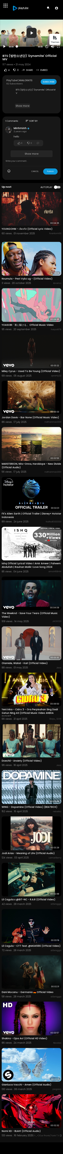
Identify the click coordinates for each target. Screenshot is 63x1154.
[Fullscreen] (58, 46)
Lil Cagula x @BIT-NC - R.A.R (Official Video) (28, 899)
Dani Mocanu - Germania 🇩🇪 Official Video (27, 992)
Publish (50, 171)
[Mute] (52, 46)
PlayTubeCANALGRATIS (19, 80)
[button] (56, 8)
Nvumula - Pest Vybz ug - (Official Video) (27, 278)
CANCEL (35, 171)
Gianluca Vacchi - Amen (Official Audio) (26, 1084)
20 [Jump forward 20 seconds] (47, 46)
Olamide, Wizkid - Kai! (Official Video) (25, 663)
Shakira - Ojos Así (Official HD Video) (24, 1038)
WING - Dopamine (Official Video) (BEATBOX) (29, 807)
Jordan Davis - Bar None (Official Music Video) (30, 417)
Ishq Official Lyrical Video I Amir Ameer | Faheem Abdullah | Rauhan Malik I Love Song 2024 (31, 565)
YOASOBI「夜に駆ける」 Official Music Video (28, 325)
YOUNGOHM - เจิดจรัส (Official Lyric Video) (27, 229)
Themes (55, 39)
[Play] (4, 46)
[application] (31, 33)
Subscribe (49, 81)
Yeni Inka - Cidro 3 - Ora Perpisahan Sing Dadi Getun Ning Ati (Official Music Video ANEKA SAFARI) (30, 713)
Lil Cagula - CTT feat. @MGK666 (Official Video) (31, 946)
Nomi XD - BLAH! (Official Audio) (21, 1131)
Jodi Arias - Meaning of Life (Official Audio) (28, 853)
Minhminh (20, 128)
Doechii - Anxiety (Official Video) (22, 760)
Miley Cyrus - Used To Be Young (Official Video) (31, 371)
